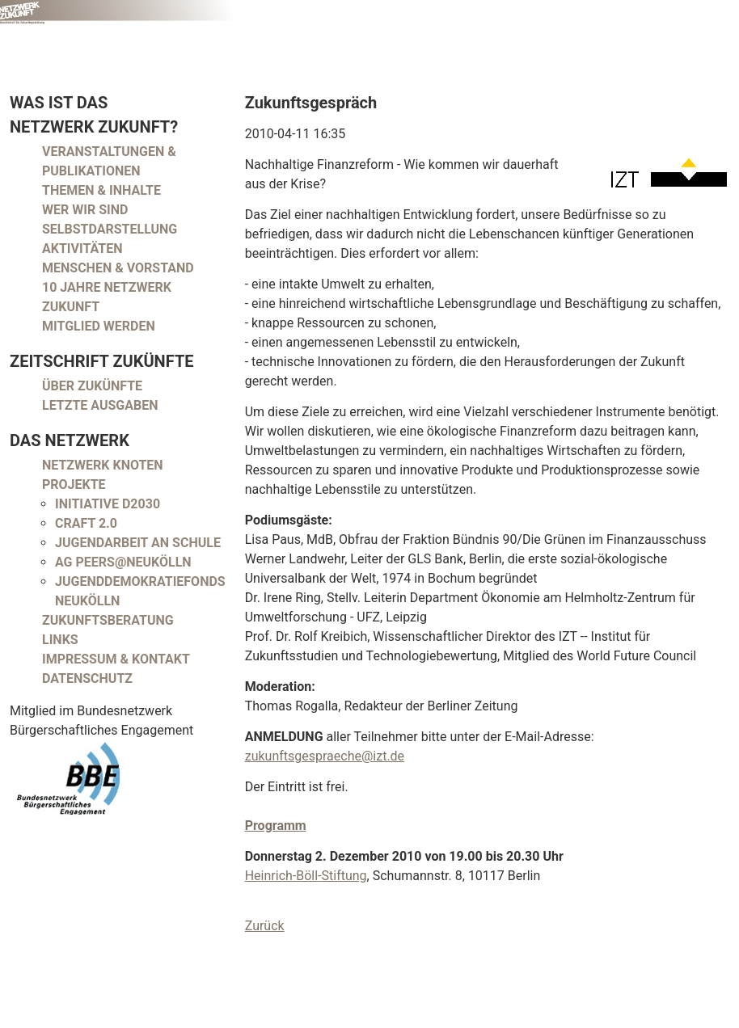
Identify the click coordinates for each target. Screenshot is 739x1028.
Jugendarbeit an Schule (138, 542)
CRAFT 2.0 (86, 523)
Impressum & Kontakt (116, 659)
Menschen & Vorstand (118, 268)
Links (60, 639)
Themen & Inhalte (101, 190)
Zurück (265, 925)
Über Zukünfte (92, 386)
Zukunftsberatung (108, 620)
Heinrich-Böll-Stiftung (306, 875)
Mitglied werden (98, 326)
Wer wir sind (85, 209)
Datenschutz (87, 678)
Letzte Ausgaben (100, 405)
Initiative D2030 (107, 504)
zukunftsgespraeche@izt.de (324, 756)
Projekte (74, 484)
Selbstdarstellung (109, 229)
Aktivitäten (82, 248)
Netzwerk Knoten (102, 465)
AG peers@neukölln (123, 562)
